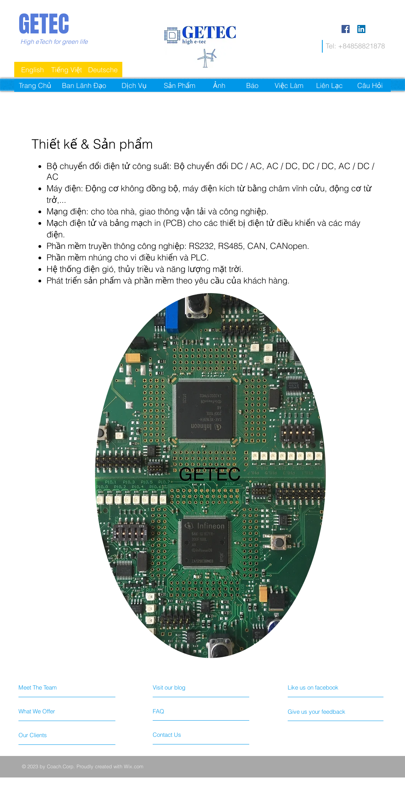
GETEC (43, 24)
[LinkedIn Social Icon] (361, 29)
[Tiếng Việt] (67, 69)
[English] (32, 69)
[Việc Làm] (289, 85)
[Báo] (252, 85)
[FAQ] (175, 711)
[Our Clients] (47, 735)
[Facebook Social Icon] (346, 29)
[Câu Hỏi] (370, 85)
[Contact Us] (182, 734)
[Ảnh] (219, 85)
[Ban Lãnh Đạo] (84, 85)
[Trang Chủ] (35, 85)
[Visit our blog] (186, 687)
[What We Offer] (47, 711)
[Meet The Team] (43, 687)
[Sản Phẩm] (179, 85)
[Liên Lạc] (329, 85)
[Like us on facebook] (327, 687)
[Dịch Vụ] (134, 85)
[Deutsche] (102, 69)
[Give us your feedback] (331, 711)
